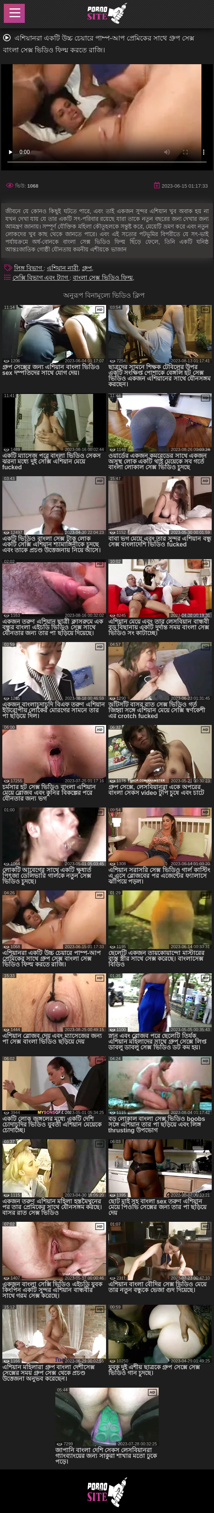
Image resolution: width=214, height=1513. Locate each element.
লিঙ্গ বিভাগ (29, 268)
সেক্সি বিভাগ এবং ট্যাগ (41, 277)
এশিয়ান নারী (63, 268)
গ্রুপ (87, 268)
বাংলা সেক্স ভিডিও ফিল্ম (103, 277)
